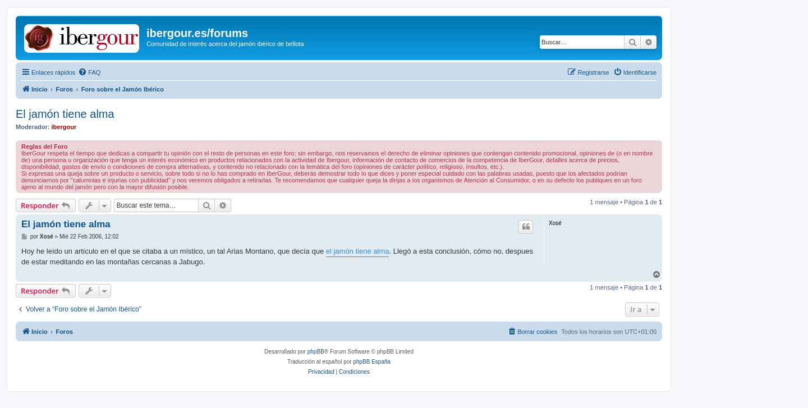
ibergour (64, 126)
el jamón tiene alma (357, 251)
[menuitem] (89, 72)
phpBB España (372, 362)
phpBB (315, 352)
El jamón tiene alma (65, 114)
